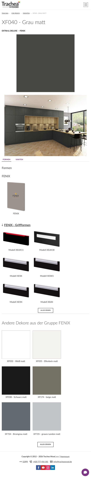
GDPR (25, 462)
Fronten (26, 13)
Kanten (19, 159)
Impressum (64, 457)
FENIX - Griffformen (17, 225)
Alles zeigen (46, 310)
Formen (6, 159)
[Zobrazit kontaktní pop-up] (85, 472)
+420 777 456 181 (40, 462)
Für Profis (15, 13)
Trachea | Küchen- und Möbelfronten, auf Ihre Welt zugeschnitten (11, 4)
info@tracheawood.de (62, 462)
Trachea (5, 13)
